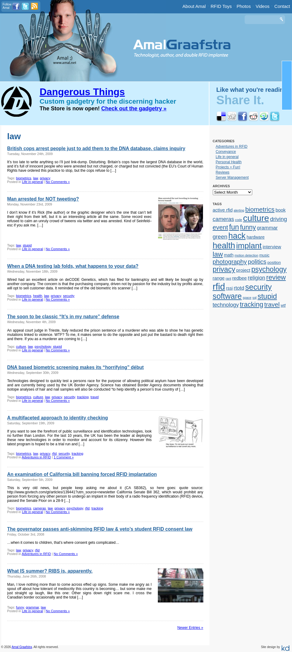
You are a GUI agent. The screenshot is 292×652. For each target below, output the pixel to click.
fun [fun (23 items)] (234, 227)
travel (94, 397)
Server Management (232, 177)
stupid (27, 245)
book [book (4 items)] (281, 209)
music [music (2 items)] (264, 255)
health (37, 296)
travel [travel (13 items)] (272, 304)
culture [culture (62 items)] (256, 218)
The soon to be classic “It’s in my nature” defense (63, 316)
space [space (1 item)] (247, 297)
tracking (83, 397)
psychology (43, 346)
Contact (282, 6)
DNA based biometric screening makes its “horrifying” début (75, 367)
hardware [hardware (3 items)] (255, 237)
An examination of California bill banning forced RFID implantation (82, 474)
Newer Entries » (190, 628)
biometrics (23, 178)
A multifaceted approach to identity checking (57, 417)
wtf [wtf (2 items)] (283, 305)
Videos (263, 6)
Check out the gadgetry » (134, 108)
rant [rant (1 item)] (228, 278)
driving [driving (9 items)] (278, 219)
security (68, 296)
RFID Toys (221, 6)
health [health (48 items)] (224, 245)
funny (20, 607)
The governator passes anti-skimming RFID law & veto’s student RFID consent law (99, 529)
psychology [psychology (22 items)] (269, 269)
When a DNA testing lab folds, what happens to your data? (73, 266)
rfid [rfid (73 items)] (219, 286)
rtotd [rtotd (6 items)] (239, 288)
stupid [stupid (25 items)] (267, 296)
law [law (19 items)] (218, 254)
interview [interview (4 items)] (272, 246)
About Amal (194, 6)
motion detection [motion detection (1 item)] (246, 255)
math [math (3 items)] (229, 255)
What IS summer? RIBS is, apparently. (50, 571)
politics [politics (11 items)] (257, 261)
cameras (39, 508)
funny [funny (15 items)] (248, 227)
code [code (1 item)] (238, 220)
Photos (244, 6)
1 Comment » (64, 457)
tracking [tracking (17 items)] (251, 304)
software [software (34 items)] (227, 296)
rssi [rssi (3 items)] (229, 288)
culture (21, 346)
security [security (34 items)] (258, 287)
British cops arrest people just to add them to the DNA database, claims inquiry (96, 148)
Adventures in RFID (36, 457)
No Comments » (58, 182)
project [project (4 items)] (243, 270)
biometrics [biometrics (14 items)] (259, 209)
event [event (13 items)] (220, 227)
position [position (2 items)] (274, 262)
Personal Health (229, 162)
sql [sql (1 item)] (255, 297)
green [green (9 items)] (220, 236)
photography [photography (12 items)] (230, 261)
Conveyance (226, 152)
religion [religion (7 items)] (256, 278)
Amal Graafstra (22, 647)
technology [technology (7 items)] (226, 305)
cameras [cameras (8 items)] (223, 219)
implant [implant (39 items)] (249, 245)
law (35, 178)
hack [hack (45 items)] (237, 235)
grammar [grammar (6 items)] (267, 228)
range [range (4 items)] (219, 278)
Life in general (32, 182)
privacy (45, 178)
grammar (32, 607)
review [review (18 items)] (276, 277)
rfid (54, 453)
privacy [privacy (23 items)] (224, 269)
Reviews (222, 172)
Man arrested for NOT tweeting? (43, 199)
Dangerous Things (82, 91)
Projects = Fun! (228, 167)
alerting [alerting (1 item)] (239, 210)
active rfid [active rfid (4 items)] (223, 209)
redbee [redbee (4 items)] (239, 278)
